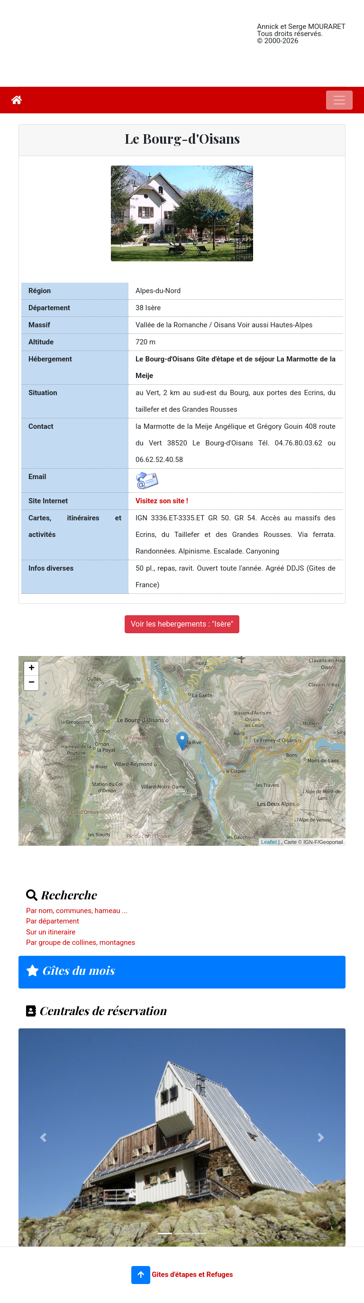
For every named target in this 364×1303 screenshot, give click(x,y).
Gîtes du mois (70, 970)
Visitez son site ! (162, 501)
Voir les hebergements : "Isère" (182, 623)
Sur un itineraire (50, 932)
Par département (52, 921)
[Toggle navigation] (339, 100)
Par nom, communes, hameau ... (76, 910)
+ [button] (31, 669)
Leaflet (269, 842)
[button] (140, 1275)
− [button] (31, 683)
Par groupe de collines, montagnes (80, 942)
